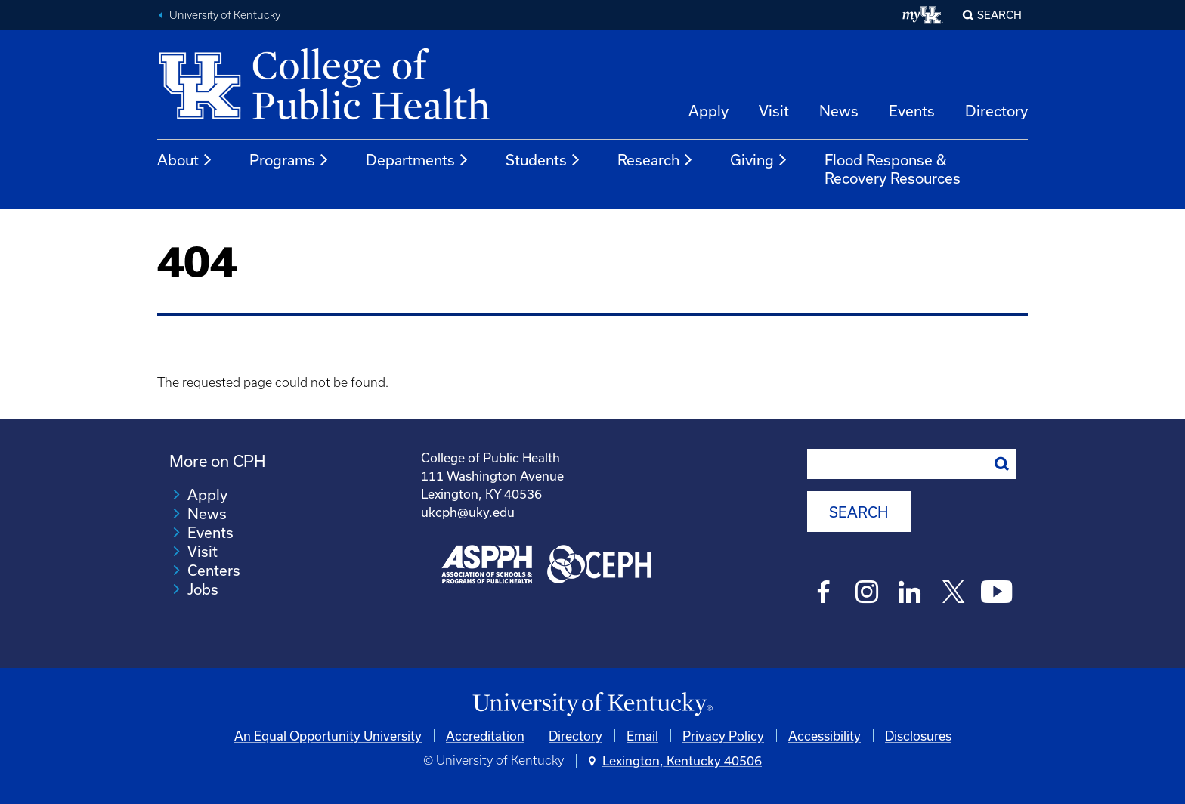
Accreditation (485, 735)
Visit (774, 110)
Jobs (202, 589)
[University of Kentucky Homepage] (592, 704)
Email (642, 735)
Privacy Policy (723, 735)
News (839, 110)
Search (999, 14)
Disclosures (918, 735)
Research (655, 160)
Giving (759, 160)
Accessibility (824, 735)
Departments (417, 160)
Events (912, 110)
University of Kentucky (224, 15)
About (185, 160)
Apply (708, 110)
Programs (289, 160)
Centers (213, 570)
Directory (996, 110)
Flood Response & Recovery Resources (893, 169)
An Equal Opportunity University (328, 735)
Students (543, 160)
